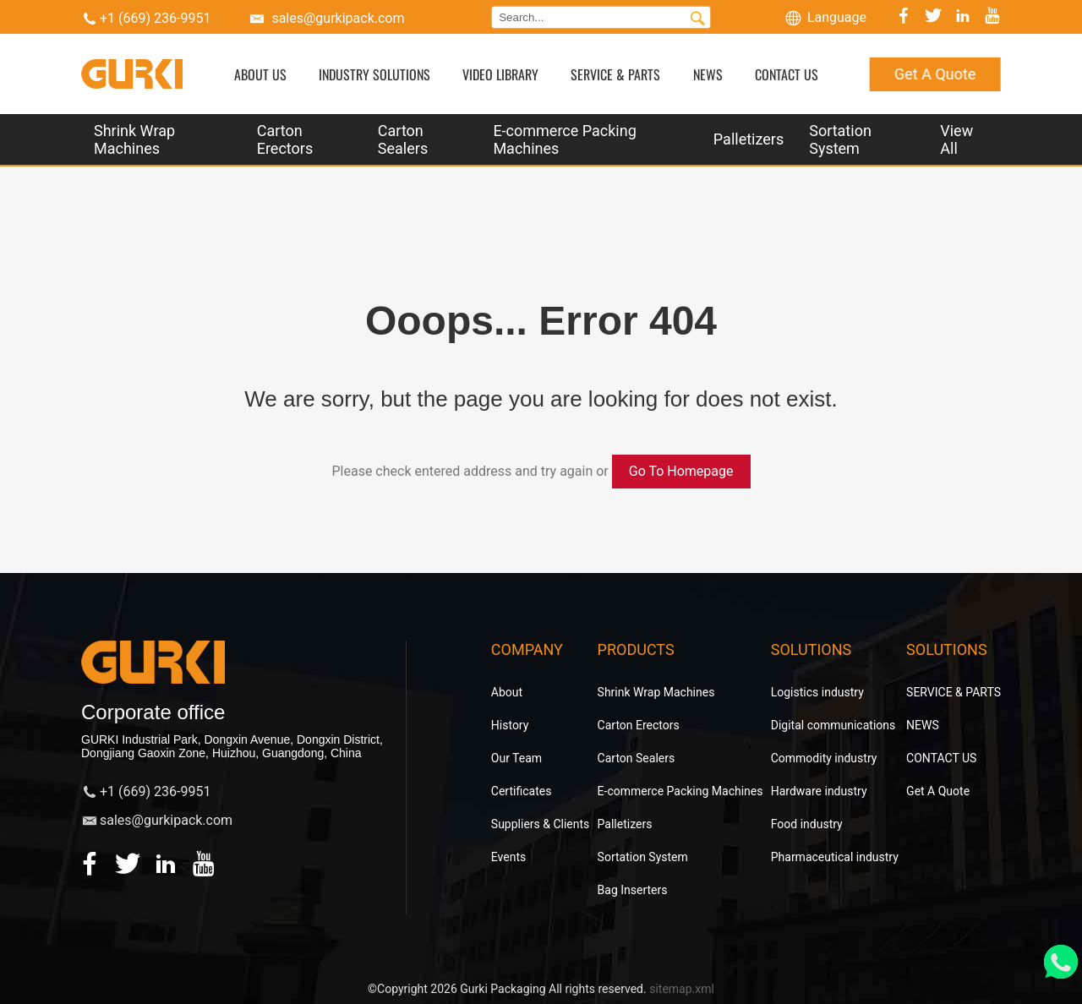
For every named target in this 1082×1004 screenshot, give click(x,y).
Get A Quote (934, 74)
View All (956, 139)
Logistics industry (817, 692)
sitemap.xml (681, 989)
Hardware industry (819, 791)
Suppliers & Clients (540, 824)
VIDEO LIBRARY (500, 74)
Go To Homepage (681, 471)
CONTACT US (786, 74)
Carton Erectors (285, 139)
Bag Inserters (633, 890)
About (506, 692)
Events (508, 857)
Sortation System (840, 139)
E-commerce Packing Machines (564, 139)
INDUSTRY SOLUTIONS (374, 74)
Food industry (807, 824)
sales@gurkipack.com (337, 18)
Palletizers (748, 139)
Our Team (516, 758)
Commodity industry (824, 758)
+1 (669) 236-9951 (155, 18)
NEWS (708, 74)
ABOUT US (260, 74)
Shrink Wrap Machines (134, 139)
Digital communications (833, 725)
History (510, 725)
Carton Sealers (403, 139)
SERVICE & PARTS (615, 74)
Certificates (521, 791)
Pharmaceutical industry (835, 857)
